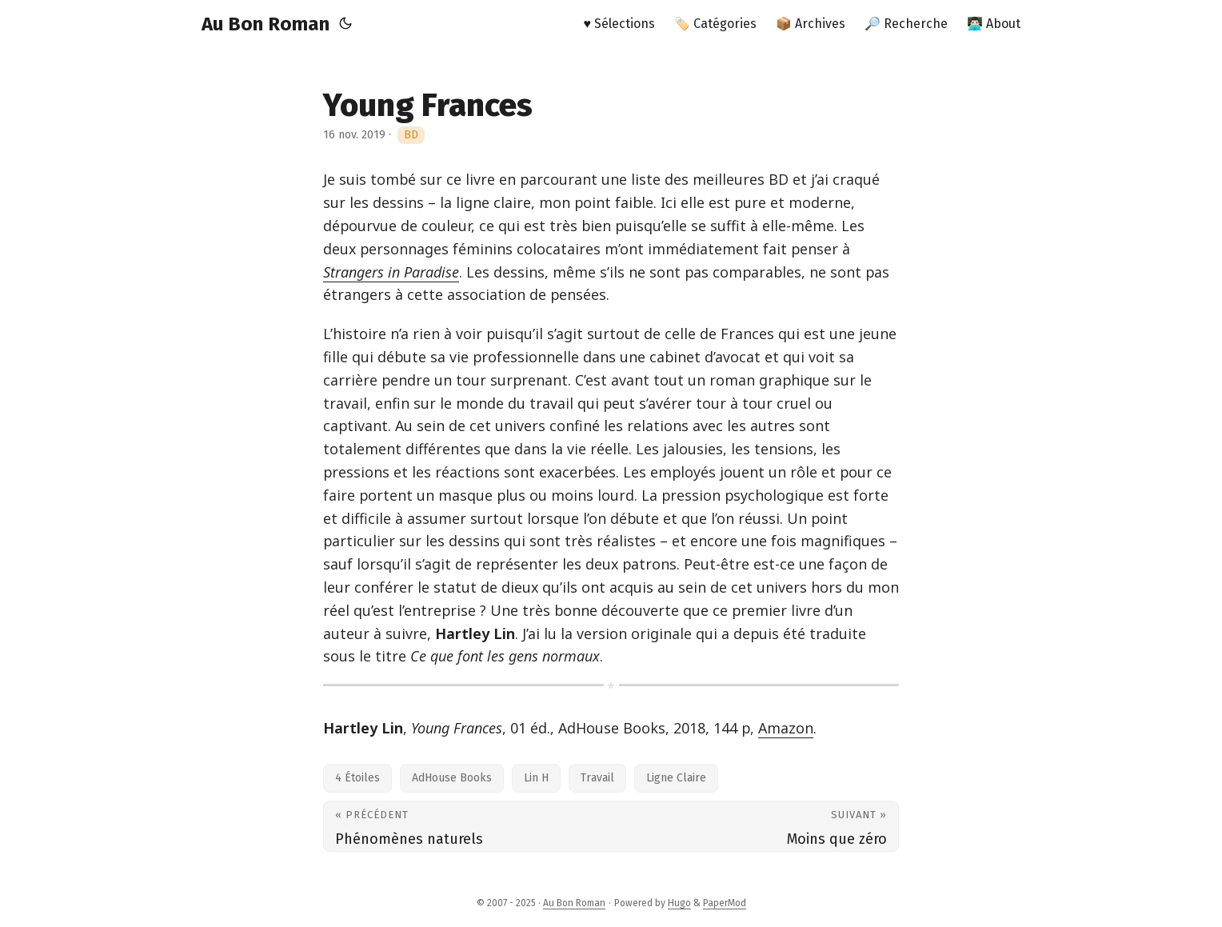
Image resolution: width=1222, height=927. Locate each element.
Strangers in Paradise (391, 272)
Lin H (536, 778)
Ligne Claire (676, 778)
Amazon (785, 727)
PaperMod (724, 903)
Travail (597, 778)
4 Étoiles (357, 778)
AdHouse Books (452, 778)
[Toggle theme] (345, 24)
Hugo (679, 903)
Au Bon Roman (265, 24)
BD (411, 135)
